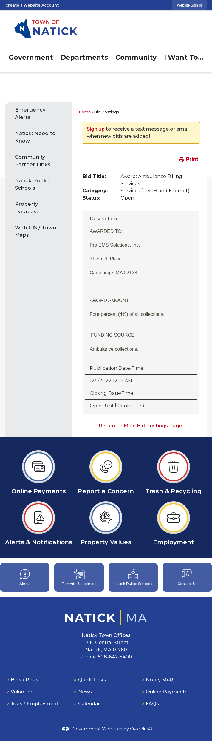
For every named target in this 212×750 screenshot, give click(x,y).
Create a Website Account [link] (32, 5)
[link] (189, 5)
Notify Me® (160, 680)
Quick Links (92, 680)
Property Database (27, 207)
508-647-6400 (115, 657)
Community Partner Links (32, 160)
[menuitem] (31, 56)
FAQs (152, 703)
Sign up (96, 129)
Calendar (89, 703)
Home (85, 112)
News (85, 692)
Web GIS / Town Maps (35, 231)
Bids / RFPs (24, 680)
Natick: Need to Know (35, 137)
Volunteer (22, 692)
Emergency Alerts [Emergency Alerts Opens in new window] (30, 113)
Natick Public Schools (32, 184)
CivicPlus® (141, 728)
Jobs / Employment (34, 703)
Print (188, 159)
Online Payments (167, 692)
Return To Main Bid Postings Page (140, 426)
